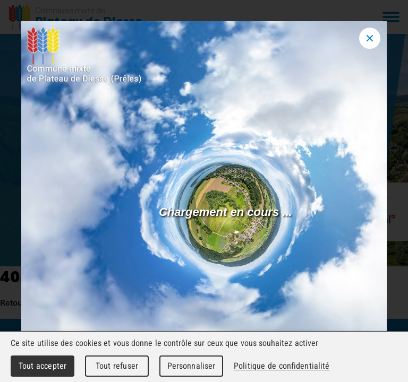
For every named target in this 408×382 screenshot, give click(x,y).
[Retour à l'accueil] (75, 17)
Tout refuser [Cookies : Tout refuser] (117, 366)
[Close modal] (369, 38)
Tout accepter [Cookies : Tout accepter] (42, 366)
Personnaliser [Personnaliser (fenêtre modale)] (191, 366)
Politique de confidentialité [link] (281, 366)
